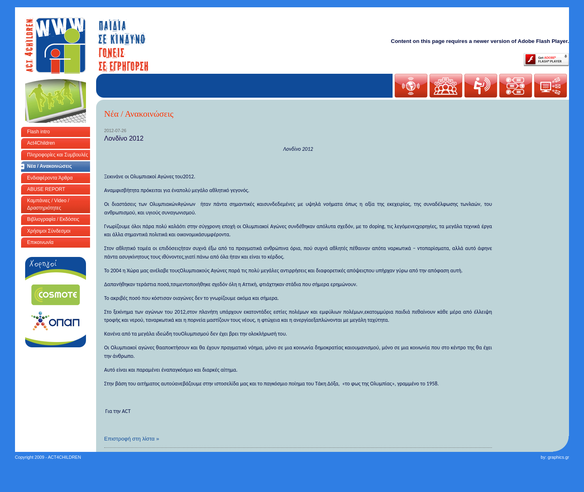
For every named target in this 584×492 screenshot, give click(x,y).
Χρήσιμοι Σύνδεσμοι (49, 231)
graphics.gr (558, 457)
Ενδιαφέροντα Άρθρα (50, 178)
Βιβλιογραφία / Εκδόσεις (53, 219)
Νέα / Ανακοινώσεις (49, 166)
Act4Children (41, 143)
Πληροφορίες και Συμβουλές (57, 155)
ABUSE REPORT (46, 189)
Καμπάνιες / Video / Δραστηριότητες (48, 204)
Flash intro (38, 132)
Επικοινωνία (40, 242)
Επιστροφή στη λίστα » (131, 439)
